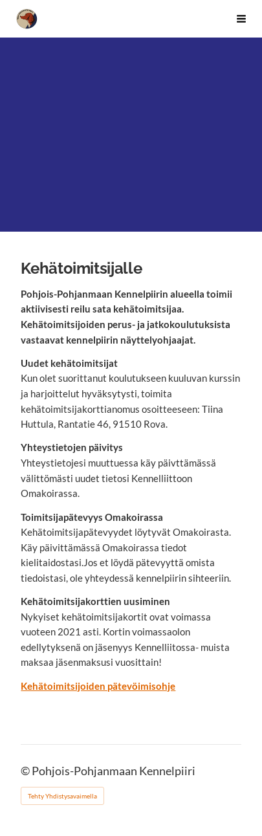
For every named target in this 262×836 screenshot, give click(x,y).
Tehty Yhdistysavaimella (62, 796)
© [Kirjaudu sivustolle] (26, 771)
